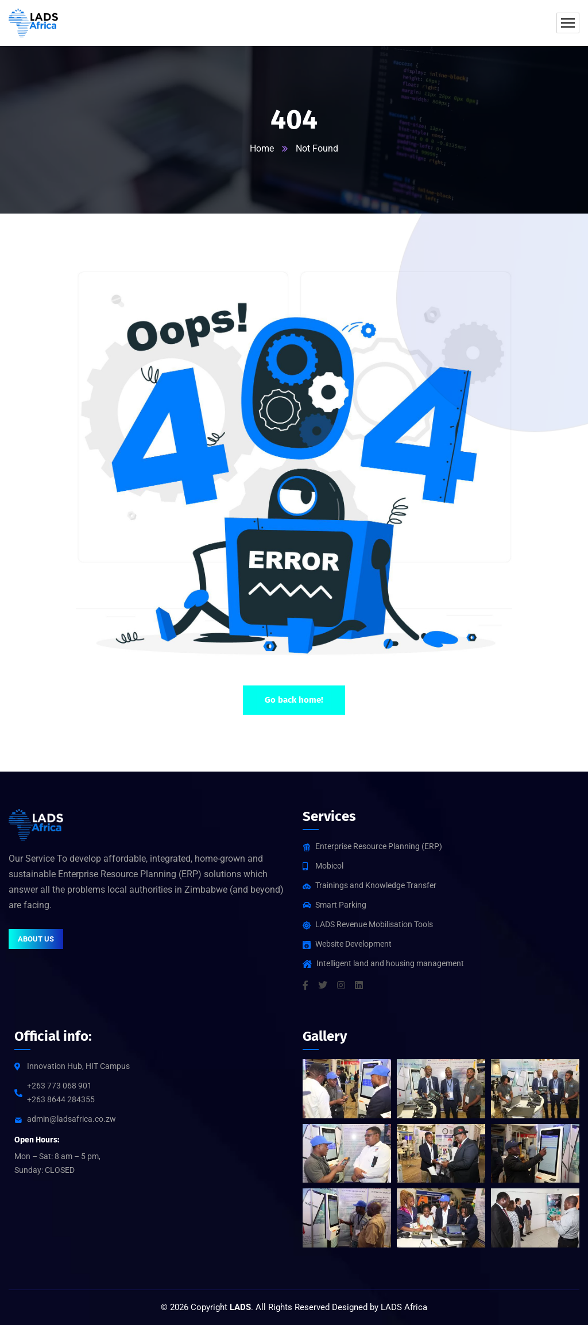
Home (262, 148)
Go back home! (294, 700)
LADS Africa (404, 1307)
